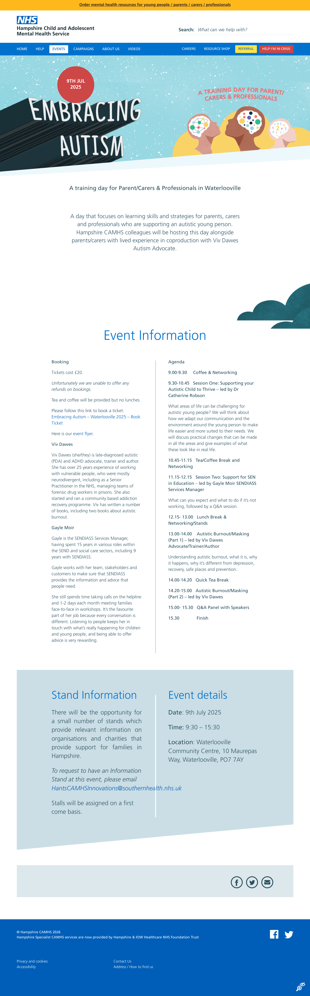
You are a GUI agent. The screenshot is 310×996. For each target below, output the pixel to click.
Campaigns (83, 49)
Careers (189, 49)
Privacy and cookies (32, 961)
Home (22, 49)
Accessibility (26, 967)
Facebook (237, 882)
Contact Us (122, 961)
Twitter (252, 882)
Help (40, 49)
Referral (246, 49)
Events (58, 49)
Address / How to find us (133, 967)
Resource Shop (217, 49)
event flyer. (83, 434)
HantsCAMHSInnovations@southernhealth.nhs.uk (117, 789)
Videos (134, 49)
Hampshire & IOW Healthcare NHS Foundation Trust (156, 937)
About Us (110, 49)
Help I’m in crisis (276, 49)
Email (267, 882)
